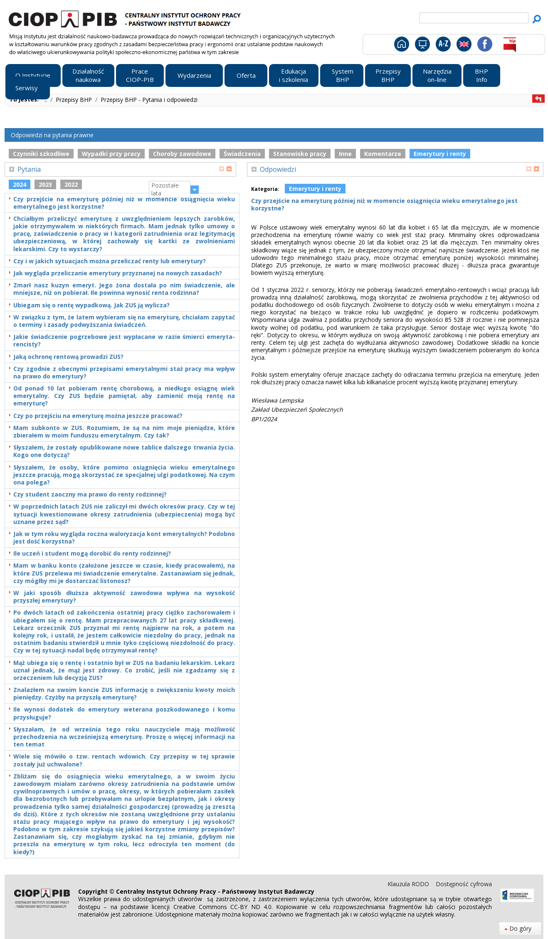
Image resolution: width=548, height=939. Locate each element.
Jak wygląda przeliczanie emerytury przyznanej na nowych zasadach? (117, 273)
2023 (45, 184)
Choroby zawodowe (182, 154)
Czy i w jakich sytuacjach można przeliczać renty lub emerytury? (109, 261)
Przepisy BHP (75, 100)
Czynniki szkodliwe (41, 154)
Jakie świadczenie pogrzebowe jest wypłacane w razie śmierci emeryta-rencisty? (124, 340)
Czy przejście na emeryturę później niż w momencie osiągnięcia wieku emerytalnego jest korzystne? (124, 202)
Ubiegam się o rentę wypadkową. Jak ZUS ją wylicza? (91, 305)
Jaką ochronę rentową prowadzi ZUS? (68, 357)
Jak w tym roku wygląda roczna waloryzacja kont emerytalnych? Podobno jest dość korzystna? (124, 537)
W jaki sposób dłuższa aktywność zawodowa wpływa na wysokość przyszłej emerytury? (124, 596)
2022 (71, 184)
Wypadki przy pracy (111, 154)
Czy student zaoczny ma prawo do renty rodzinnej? (90, 494)
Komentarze (382, 154)
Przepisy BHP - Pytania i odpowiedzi (149, 100)
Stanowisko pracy (299, 154)
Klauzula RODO (409, 884)
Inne (345, 154)
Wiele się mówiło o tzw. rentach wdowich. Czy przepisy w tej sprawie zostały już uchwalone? (124, 760)
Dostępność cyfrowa (464, 884)
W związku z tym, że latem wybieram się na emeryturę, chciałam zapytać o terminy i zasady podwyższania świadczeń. (124, 321)
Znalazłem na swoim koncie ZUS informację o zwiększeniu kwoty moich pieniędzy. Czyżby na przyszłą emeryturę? (124, 693)
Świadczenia (242, 154)
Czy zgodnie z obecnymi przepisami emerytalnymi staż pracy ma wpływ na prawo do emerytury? (124, 372)
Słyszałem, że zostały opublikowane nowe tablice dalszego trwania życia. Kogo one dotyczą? (124, 451)
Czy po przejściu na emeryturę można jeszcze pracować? (98, 416)
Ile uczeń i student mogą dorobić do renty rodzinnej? (92, 553)
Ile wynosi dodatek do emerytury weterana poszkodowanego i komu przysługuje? (124, 713)
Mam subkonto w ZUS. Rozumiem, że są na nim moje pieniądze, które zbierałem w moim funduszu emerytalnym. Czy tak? (124, 431)
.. (46, 100)
